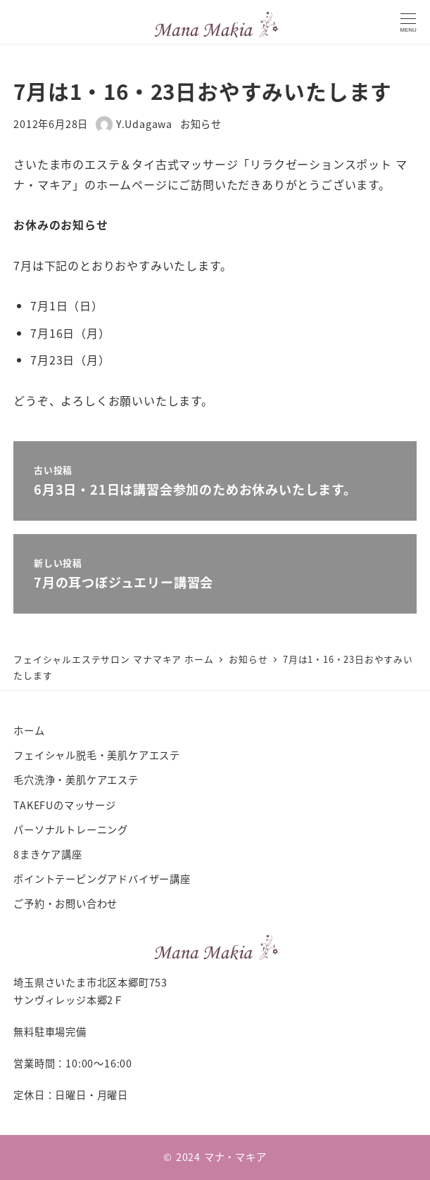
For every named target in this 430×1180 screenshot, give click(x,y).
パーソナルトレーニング (70, 830)
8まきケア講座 (47, 854)
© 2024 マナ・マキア (214, 1157)
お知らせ (201, 124)
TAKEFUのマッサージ (64, 805)
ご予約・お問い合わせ (65, 903)
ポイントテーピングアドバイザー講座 (102, 879)
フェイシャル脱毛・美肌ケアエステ (96, 755)
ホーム (28, 730)
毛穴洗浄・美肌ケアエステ (76, 780)
